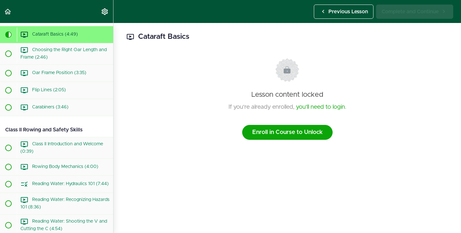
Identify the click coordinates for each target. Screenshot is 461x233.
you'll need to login (320, 107)
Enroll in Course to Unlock (287, 132)
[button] (8, 11)
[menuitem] (105, 11)
